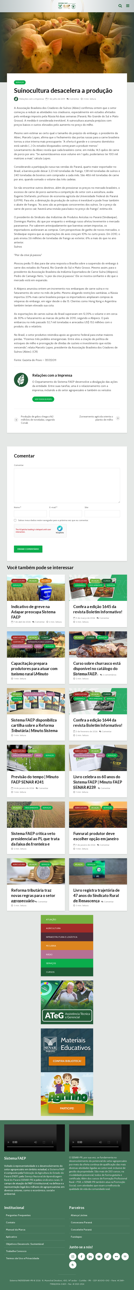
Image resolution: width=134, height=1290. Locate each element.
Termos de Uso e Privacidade (22, 1258)
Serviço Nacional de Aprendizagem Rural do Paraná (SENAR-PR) (33, 1178)
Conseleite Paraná (81, 1229)
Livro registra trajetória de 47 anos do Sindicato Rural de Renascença (96, 895)
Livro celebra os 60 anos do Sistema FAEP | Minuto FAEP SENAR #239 (97, 782)
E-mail (53, 507)
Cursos (107, 581)
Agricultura (19, 581)
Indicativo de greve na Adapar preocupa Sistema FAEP (33, 611)
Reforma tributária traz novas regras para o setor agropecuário (33, 895)
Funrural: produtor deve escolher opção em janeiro (96, 836)
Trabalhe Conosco (16, 1251)
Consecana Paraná (81, 1222)
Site (86, 507)
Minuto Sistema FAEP (22, 646)
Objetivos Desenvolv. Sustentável (25, 1244)
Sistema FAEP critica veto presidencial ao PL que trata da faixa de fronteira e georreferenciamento (35, 841)
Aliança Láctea (79, 1215)
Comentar (74, 99)
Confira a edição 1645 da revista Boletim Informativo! (97, 609)
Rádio (38, 646)
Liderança (80, 585)
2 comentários (109, 674)
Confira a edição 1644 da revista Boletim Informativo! (97, 723)
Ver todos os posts (43, 399)
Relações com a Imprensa (29, 99)
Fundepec (76, 1236)
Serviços (20, 82)
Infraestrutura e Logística (40, 642)
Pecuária (46, 581)
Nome (17, 507)
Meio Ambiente (95, 585)
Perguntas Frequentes (18, 1215)
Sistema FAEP (57, 1169)
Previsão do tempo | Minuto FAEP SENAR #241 (35, 779)
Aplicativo (11, 1236)
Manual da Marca (15, 1229)
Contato (10, 1222)
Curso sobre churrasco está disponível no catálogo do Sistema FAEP (97, 668)
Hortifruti (18, 642)
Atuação (33, 581)
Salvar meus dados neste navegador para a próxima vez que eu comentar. (53, 520)
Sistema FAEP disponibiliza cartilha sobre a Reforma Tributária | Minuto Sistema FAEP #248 (34, 728)
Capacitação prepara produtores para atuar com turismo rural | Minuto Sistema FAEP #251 (34, 671)
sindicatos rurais (51, 1179)
